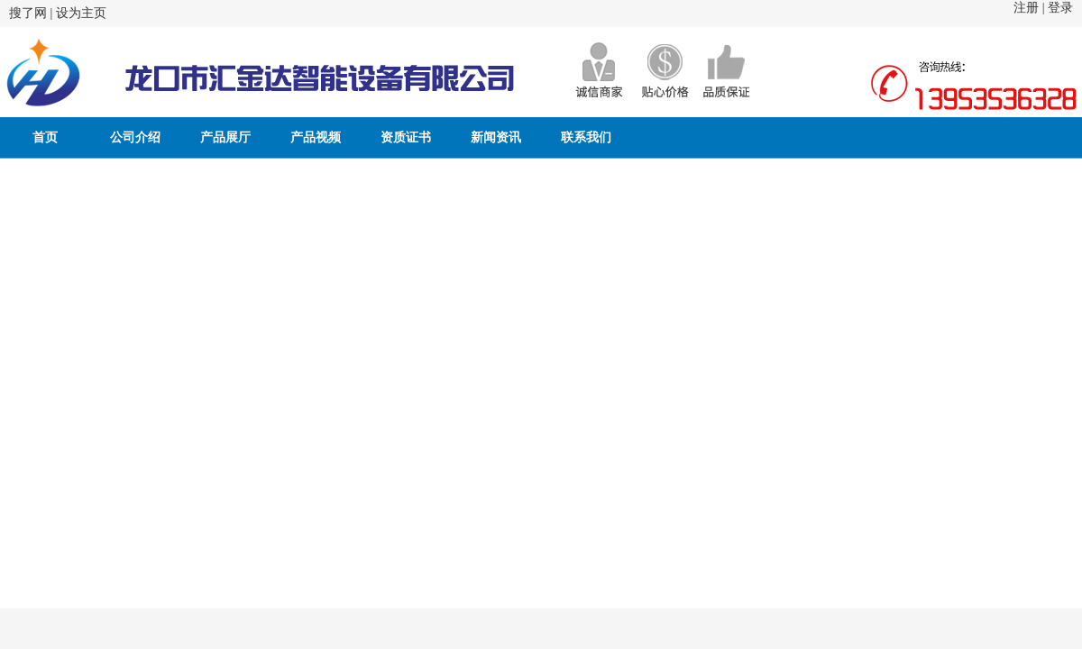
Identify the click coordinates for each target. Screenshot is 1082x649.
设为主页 (81, 13)
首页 (45, 137)
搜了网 (28, 13)
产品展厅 (225, 137)
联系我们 (586, 137)
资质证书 (406, 137)
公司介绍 (135, 137)
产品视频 (315, 137)
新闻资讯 (496, 137)
